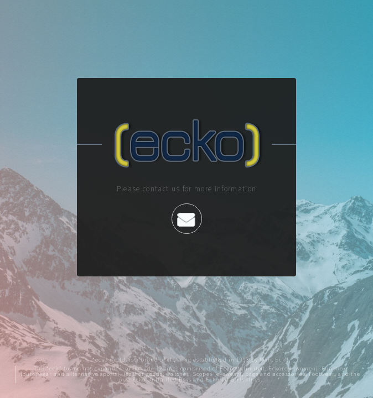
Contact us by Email (187, 219)
